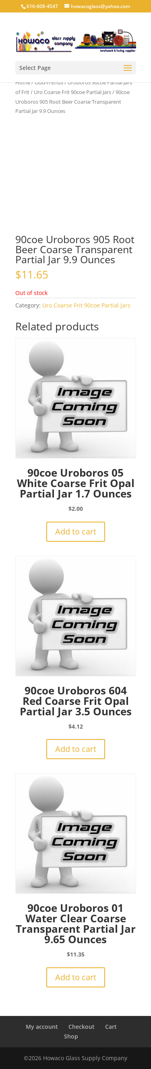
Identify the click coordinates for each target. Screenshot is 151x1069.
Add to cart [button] (75, 531)
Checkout (81, 1026)
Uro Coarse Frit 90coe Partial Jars (72, 92)
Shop (71, 1036)
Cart (111, 1026)
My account (42, 1026)
